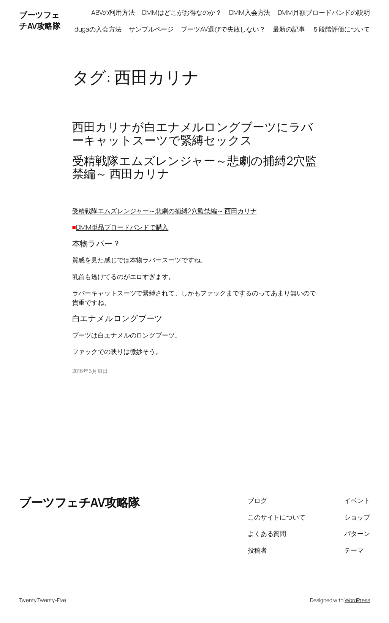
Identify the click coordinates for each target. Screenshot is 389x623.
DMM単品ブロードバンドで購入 (122, 226)
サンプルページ (151, 28)
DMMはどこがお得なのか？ (182, 12)
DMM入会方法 (249, 12)
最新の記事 (289, 28)
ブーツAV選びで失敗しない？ (223, 28)
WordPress (357, 600)
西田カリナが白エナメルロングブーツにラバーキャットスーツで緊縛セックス (192, 133)
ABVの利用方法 (113, 12)
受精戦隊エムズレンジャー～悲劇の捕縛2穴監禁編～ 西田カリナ (164, 210)
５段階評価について (341, 28)
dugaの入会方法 (98, 28)
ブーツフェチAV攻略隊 (39, 20)
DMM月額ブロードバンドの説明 (324, 12)
